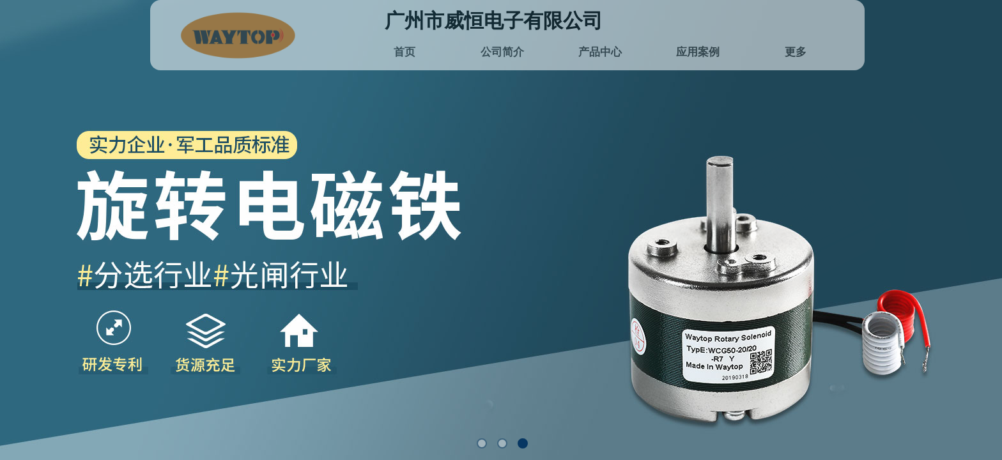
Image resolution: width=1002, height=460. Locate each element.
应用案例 (698, 52)
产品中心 (600, 52)
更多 (795, 52)
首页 (404, 52)
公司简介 (502, 52)
